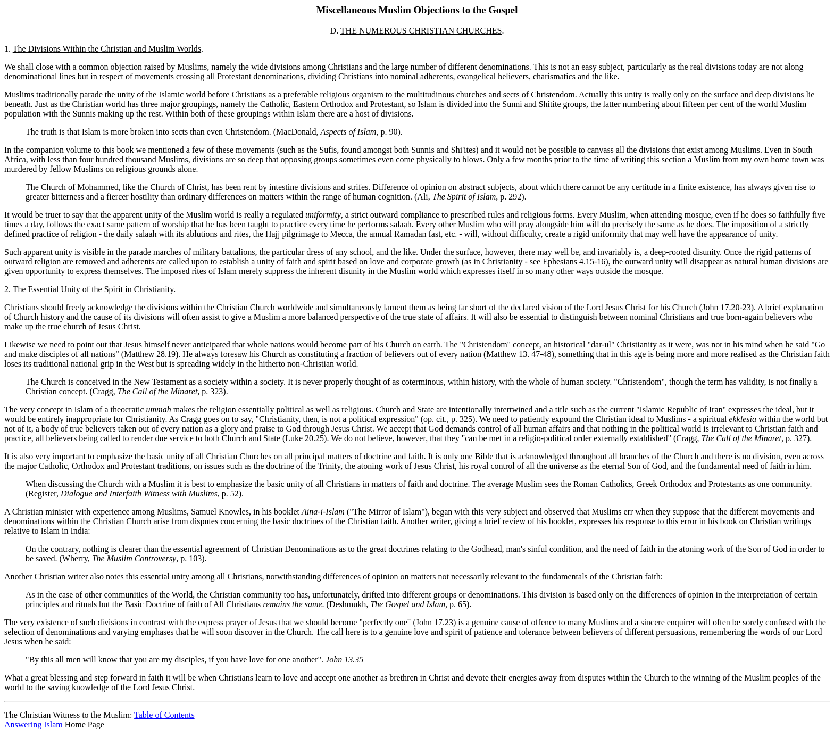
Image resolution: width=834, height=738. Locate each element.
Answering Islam (33, 724)
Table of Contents (164, 714)
